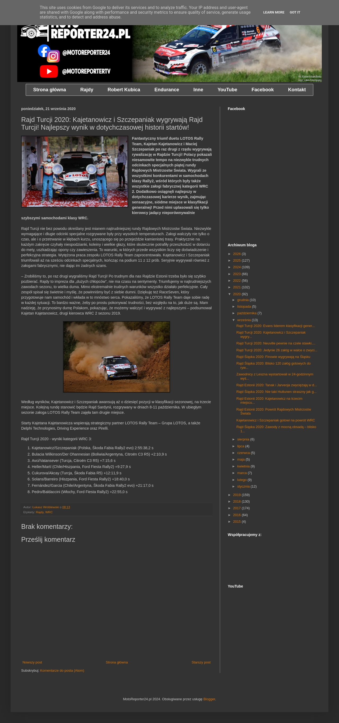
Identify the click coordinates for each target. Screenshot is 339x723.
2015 (237, 522)
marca (242, 473)
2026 (237, 254)
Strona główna (117, 662)
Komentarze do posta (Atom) (62, 670)
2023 (237, 274)
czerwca (244, 453)
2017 (237, 508)
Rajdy (39, 512)
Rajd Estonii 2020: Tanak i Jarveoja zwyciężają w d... (276, 385)
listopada (244, 306)
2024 (237, 267)
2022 (237, 281)
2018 (237, 501)
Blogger (209, 699)
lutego (242, 480)
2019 (237, 495)
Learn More (273, 12)
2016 (237, 515)
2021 (237, 287)
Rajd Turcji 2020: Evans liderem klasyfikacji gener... (275, 326)
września (244, 320)
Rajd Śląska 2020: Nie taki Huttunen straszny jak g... (276, 392)
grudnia (243, 300)
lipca (241, 446)
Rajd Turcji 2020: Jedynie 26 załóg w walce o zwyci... (276, 350)
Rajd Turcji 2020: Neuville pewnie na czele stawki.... (275, 343)
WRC (49, 512)
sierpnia (243, 439)
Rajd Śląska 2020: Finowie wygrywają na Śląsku (273, 357)
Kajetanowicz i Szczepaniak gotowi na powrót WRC (275, 420)
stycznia (244, 486)
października (247, 313)
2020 (237, 294)
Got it (295, 12)
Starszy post (201, 662)
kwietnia (244, 466)
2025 (237, 260)
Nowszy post (32, 662)
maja (241, 459)
